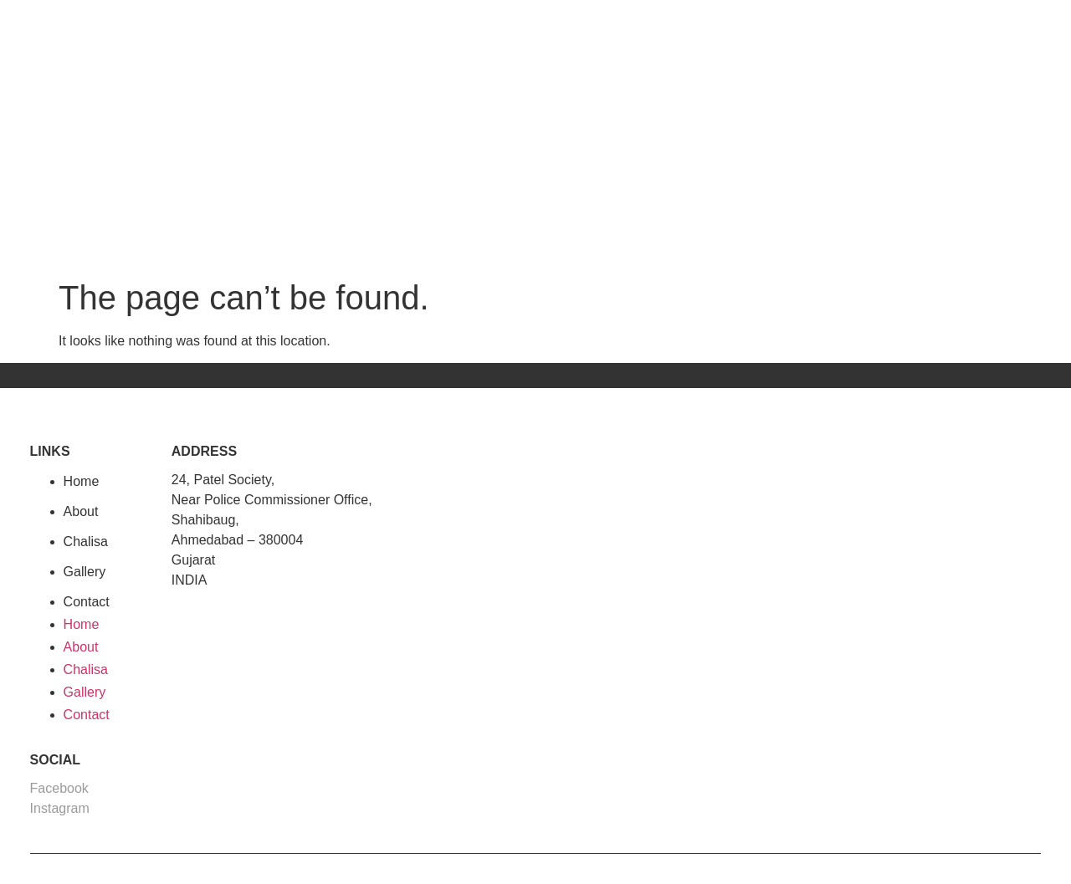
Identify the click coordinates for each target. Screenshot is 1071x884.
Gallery (85, 572)
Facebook (59, 788)
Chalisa (86, 541)
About (81, 511)
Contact (87, 602)
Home (82, 481)
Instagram (60, 808)
